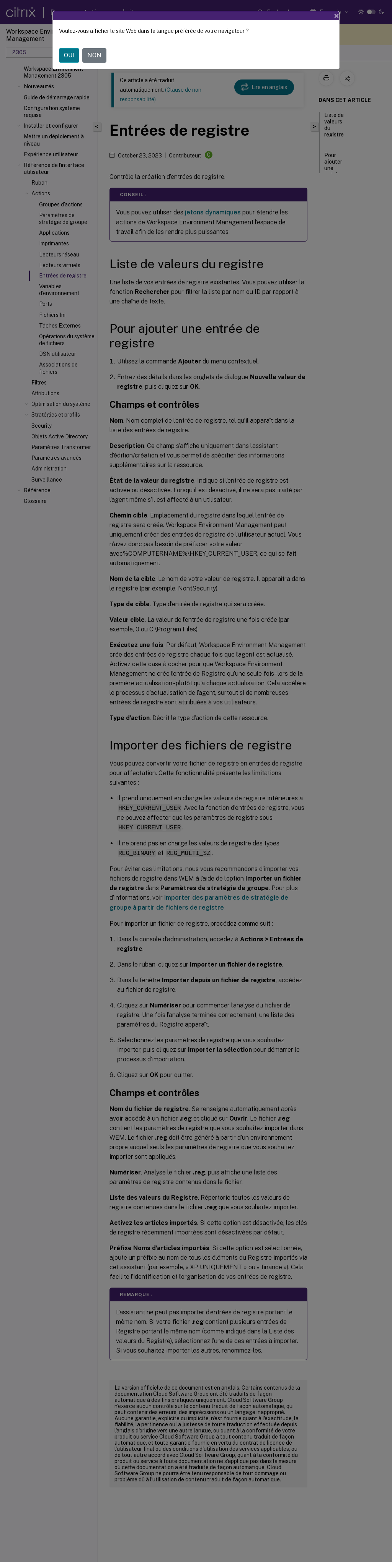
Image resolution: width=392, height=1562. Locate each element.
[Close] (336, 15)
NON (94, 55)
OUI (69, 55)
